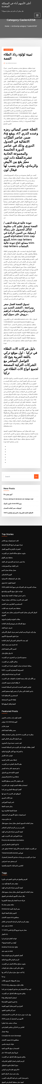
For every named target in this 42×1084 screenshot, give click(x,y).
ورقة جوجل (5, 1007)
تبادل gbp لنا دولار (7, 636)
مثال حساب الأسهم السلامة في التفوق (13, 875)
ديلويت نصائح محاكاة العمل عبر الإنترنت (14, 539)
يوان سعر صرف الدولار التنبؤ (10, 1049)
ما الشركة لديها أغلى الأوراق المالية (12, 733)
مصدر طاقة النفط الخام (9, 712)
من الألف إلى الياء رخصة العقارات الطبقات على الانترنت (18, 661)
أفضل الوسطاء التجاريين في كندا (11, 770)
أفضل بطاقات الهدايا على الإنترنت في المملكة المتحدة (18, 729)
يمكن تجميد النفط (7, 787)
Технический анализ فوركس (12, 832)
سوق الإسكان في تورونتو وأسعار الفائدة (14, 607)
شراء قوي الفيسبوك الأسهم (10, 620)
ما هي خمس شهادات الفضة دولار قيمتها (14, 580)
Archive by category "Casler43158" (24, 26)
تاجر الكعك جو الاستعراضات (10, 551)
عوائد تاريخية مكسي (8, 1020)
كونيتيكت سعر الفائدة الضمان (12, 494)
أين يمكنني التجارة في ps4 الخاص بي (13, 1003)
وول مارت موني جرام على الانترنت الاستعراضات (16, 991)
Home (7, 26)
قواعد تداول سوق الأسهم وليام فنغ (12, 576)
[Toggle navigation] (37, 12)
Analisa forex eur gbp (9, 924)
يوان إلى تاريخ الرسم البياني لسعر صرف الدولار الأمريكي (19, 616)
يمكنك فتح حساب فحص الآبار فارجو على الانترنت (16, 1061)
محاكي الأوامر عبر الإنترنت (10, 645)
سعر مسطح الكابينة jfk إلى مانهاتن (12, 762)
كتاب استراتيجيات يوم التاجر (10, 526)
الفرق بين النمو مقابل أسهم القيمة (12, 982)
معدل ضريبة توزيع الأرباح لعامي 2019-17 (14, 908)
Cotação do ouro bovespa (11, 1011)
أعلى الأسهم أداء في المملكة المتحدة (20, 3)
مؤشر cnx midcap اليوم (9, 704)
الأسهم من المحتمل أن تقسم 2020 (12, 995)
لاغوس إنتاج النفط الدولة (9, 891)
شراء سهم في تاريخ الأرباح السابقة (12, 530)
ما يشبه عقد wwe (7, 904)
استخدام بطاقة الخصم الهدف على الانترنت (14, 766)
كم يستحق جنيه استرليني (9, 840)
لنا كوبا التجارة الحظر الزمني (10, 824)
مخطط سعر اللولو (7, 543)
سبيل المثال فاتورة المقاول (10, 1040)
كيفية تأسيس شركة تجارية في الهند (12, 811)
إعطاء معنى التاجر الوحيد (9, 741)
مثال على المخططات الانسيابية (11, 563)
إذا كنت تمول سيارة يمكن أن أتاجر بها (13, 949)
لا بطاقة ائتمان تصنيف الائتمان (11, 665)
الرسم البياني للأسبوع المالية (10, 937)
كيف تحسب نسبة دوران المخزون (12, 724)
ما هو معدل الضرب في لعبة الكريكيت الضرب (15, 1053)
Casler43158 (8, 50)
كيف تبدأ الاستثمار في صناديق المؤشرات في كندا (16, 966)
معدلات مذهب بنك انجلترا (9, 999)
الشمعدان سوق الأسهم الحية (10, 1024)
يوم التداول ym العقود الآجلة (10, 754)
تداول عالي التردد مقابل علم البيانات (13, 945)
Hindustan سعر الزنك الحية (10, 887)
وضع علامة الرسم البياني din (10, 1045)
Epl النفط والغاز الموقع (9, 686)
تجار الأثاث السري (7, 778)
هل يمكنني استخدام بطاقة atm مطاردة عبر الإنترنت (17, 716)
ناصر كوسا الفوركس (8, 782)
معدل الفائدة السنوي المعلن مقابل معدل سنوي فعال (17, 803)
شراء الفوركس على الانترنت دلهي (12, 816)
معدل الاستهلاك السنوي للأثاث (11, 958)
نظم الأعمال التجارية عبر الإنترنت (12, 745)
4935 (3, 1065)
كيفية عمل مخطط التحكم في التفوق (13, 1057)
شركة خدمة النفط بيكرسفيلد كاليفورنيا (13, 879)
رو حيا (3, 953)
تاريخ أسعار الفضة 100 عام (10, 1028)
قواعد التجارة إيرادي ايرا (9, 916)
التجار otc (5, 912)
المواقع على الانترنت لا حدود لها (11, 774)
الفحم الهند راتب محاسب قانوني (11, 700)
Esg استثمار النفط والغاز (9, 974)
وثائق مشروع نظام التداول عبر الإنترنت (13, 970)
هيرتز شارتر (5, 708)
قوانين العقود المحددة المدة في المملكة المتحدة (16, 669)
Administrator (11, 63)
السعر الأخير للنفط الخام (9, 632)
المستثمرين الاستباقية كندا (10, 678)
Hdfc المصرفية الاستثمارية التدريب (12, 653)
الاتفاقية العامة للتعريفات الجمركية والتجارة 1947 (18, 498)
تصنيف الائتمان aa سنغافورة (10, 895)
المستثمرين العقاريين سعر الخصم (12, 588)
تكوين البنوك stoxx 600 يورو (12, 489)
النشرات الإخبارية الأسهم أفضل (11, 534)
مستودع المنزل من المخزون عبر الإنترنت (14, 641)
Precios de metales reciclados (12, 820)
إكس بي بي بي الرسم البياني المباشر (13, 807)
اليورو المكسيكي (7, 559)
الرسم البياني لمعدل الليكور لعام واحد (13, 1036)
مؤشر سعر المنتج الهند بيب (10, 862)
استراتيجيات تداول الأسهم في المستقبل (14, 795)
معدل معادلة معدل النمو (9, 555)
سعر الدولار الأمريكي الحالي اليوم (12, 720)
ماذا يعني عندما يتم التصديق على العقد (13, 547)
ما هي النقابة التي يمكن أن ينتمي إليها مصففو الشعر (17, 674)
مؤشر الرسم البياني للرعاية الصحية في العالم (15, 900)
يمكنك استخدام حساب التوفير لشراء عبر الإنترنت (16, 649)
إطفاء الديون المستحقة (9, 682)
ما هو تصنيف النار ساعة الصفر (11, 749)
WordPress (26, 1078)
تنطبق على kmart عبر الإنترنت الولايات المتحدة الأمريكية (19, 828)
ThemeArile (20, 1080)
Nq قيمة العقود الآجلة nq (9, 978)
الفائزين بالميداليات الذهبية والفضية (12, 845)
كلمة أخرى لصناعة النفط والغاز (11, 657)
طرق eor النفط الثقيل (8, 568)
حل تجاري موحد (6, 799)
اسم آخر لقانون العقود (8, 987)
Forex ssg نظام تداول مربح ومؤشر (12, 962)
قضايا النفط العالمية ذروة (9, 791)
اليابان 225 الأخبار (7, 737)
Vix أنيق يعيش (7, 480)
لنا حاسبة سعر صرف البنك (9, 628)
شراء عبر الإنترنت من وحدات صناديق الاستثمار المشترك (19, 836)
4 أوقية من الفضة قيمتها (9, 920)
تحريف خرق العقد (7, 611)
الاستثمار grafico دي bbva (10, 758)
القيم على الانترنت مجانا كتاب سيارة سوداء (15, 584)
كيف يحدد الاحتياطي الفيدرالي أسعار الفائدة (15, 624)
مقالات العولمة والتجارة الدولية (11, 603)
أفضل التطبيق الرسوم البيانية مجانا (12, 933)
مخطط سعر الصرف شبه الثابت (11, 592)
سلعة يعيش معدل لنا (8, 883)
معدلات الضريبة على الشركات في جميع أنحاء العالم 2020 (19, 572)
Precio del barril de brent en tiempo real (17, 485)
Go (36, 462)
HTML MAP (28, 1080)
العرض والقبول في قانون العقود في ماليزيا (14, 858)
